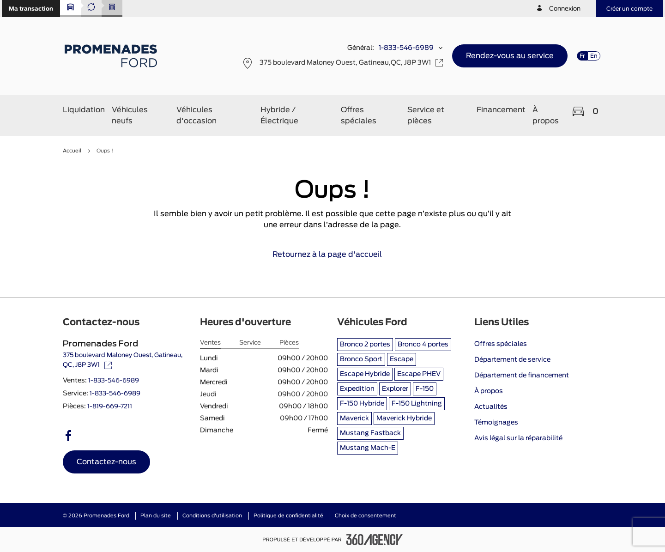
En (594, 56)
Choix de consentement (365, 515)
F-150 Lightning (417, 403)
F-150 (425, 389)
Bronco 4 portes (423, 344)
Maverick (354, 418)
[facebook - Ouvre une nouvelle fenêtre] (68, 435)
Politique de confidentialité (288, 515)
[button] (31, 8)
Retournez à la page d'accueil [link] (332, 254)
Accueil (72, 150)
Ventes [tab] (210, 343)
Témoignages (496, 422)
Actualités (491, 407)
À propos (488, 391)
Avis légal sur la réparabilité (518, 438)
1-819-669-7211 (109, 407)
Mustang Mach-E (367, 448)
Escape (401, 359)
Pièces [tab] (289, 343)
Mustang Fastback (370, 433)
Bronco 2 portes (365, 344)
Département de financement (521, 375)
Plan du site (155, 515)
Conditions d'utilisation (212, 515)
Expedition (357, 389)
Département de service (512, 360)
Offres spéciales (500, 344)
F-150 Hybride (362, 403)
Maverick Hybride (404, 418)
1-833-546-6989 (406, 48)
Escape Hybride (365, 374)
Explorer (395, 389)
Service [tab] (250, 343)
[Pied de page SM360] (374, 539)
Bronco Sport (361, 359)
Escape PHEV (419, 374)
